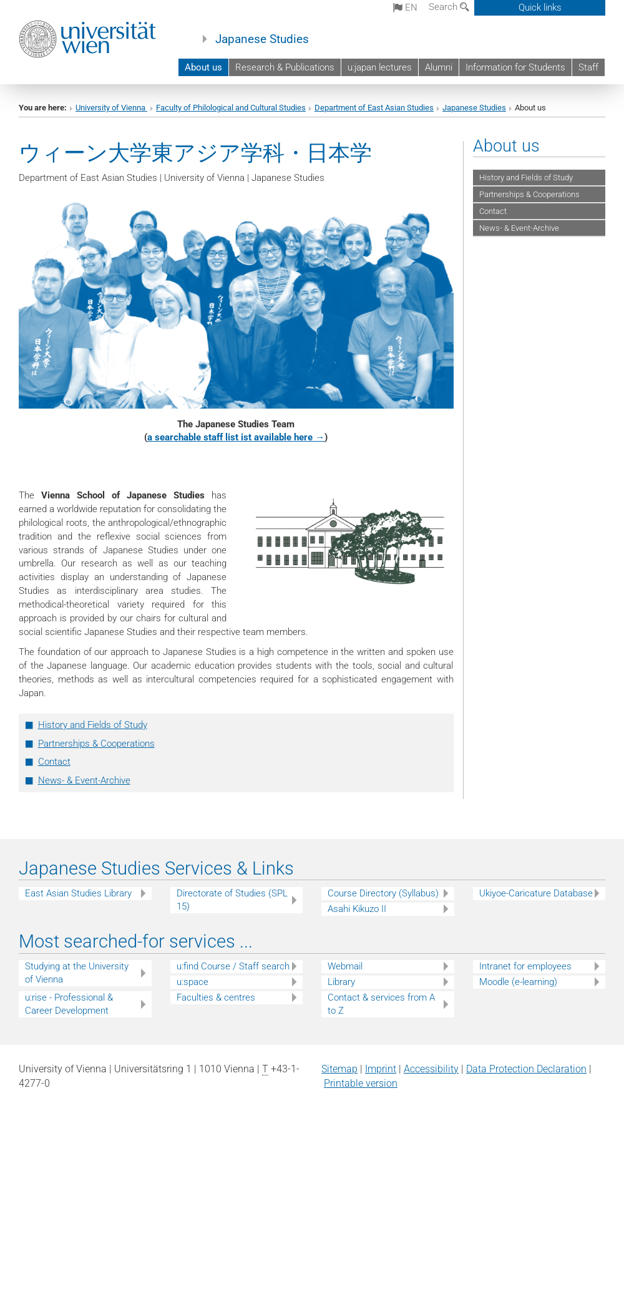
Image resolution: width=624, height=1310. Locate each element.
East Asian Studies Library (78, 893)
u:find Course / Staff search (233, 966)
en (405, 7)
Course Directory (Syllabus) (383, 893)
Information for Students (515, 67)
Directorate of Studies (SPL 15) (232, 900)
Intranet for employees (525, 966)
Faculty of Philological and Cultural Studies (231, 107)
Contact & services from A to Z (381, 1004)
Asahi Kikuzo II (357, 909)
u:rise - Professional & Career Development (69, 1004)
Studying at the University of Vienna (77, 973)
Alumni (438, 67)
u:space (192, 981)
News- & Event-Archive (84, 780)
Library (341, 981)
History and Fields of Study (92, 724)
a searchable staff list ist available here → (235, 437)
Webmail (345, 966)
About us (203, 67)
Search (449, 6)
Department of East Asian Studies (374, 107)
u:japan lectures (380, 67)
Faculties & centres (216, 997)
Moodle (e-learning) (518, 981)
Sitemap (339, 1069)
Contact (54, 761)
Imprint (380, 1069)
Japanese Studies (262, 39)
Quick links (540, 7)
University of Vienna (111, 107)
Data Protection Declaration (526, 1069)
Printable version (360, 1083)
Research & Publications (284, 67)
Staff (588, 67)
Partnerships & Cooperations (96, 743)
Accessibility (431, 1069)
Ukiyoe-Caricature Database (536, 893)
